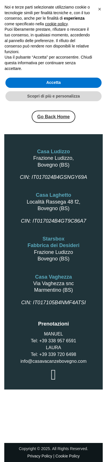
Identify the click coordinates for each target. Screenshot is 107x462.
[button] (99, 363)
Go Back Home (53, 116)
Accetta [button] (53, 437)
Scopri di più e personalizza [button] (53, 450)
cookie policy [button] (56, 378)
